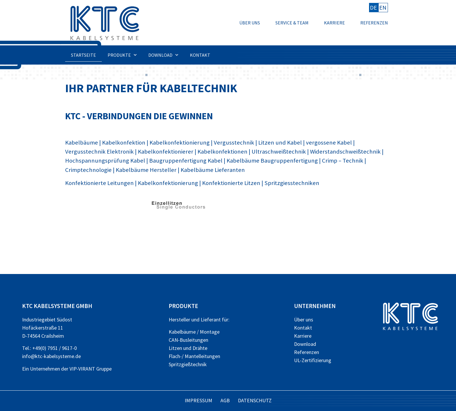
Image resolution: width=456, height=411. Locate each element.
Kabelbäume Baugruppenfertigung (272, 160)
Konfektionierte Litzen (231, 183)
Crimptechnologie (88, 170)
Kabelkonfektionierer (165, 151)
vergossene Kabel (329, 142)
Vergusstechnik (234, 142)
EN (382, 7)
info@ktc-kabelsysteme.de (51, 356)
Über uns (249, 23)
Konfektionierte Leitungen (99, 183)
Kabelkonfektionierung (179, 142)
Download (163, 54)
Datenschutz (255, 400)
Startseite (83, 55)
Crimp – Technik (342, 160)
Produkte (122, 54)
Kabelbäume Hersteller (146, 170)
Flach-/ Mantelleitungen (194, 356)
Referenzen (374, 23)
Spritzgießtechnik (188, 364)
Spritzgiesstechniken (291, 183)
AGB (225, 400)
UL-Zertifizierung (312, 360)
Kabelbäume (81, 142)
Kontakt (200, 55)
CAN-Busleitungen (188, 340)
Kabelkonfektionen (222, 151)
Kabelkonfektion (123, 142)
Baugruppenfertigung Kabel (185, 160)
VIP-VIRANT (82, 368)
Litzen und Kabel (280, 142)
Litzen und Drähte (188, 348)
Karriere (334, 23)
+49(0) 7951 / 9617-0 (54, 348)
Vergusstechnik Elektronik (99, 151)
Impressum (198, 400)
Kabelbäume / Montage (194, 331)
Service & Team (292, 23)
